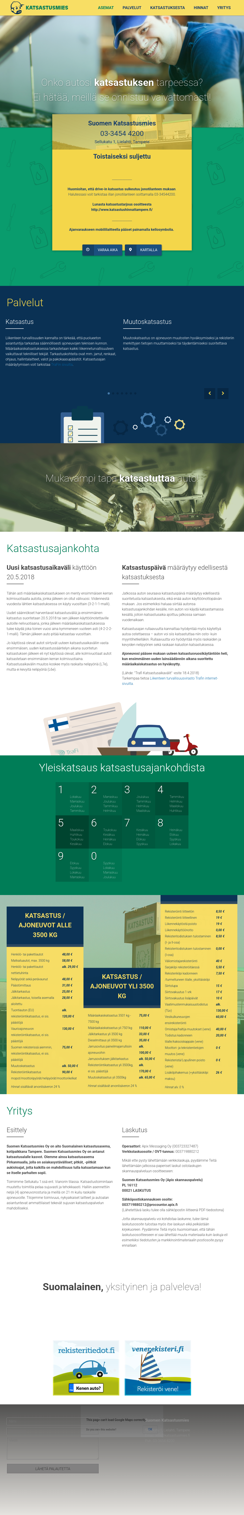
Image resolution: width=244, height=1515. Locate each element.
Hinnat (201, 7)
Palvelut (132, 7)
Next (223, 393)
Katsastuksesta (167, 7)
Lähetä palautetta (52, 1469)
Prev (209, 393)
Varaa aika (101, 247)
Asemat (106, 7)
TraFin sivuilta (62, 364)
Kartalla (140, 247)
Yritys (224, 7)
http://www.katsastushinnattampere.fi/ (122, 208)
